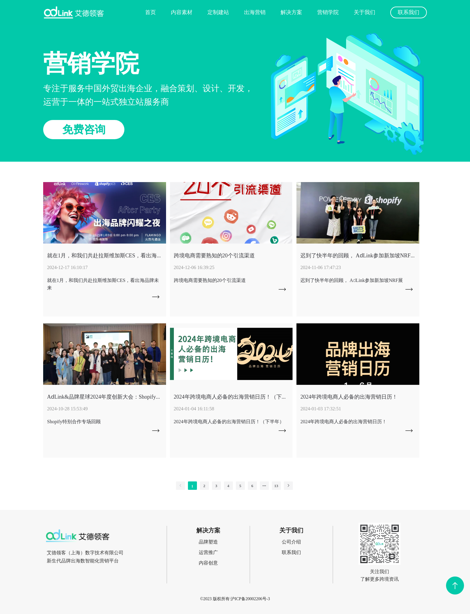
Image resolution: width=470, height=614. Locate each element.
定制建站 (218, 12)
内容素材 (181, 12)
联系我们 (408, 12)
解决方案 (291, 12)
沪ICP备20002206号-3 (250, 599)
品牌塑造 (208, 541)
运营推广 (208, 552)
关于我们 (364, 12)
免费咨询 (84, 129)
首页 (150, 12)
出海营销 (255, 12)
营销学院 (328, 12)
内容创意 (208, 562)
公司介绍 (291, 541)
